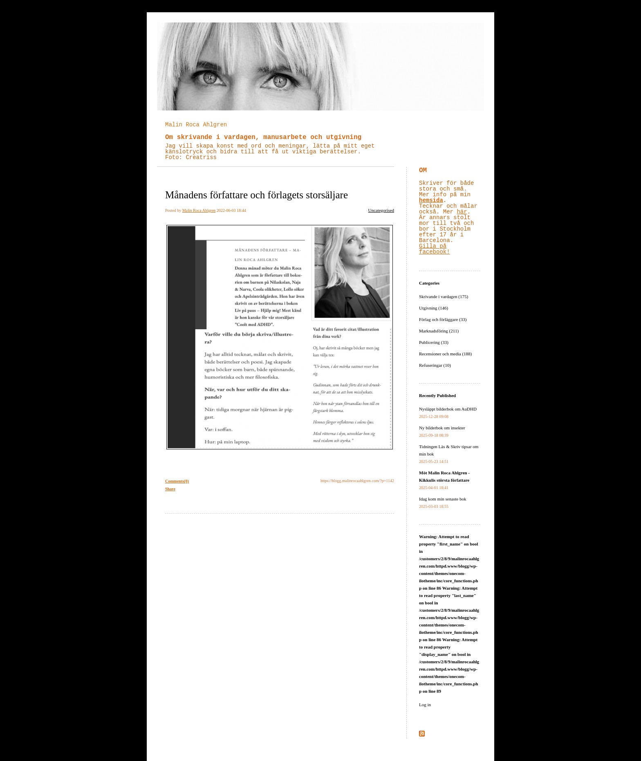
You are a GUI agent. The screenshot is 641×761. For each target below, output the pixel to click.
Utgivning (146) (433, 307)
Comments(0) (177, 481)
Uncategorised (381, 210)
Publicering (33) (433, 342)
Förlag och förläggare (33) (442, 319)
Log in (425, 704)
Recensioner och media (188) (445, 353)
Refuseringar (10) (435, 365)
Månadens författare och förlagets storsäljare (256, 194)
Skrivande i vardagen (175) (443, 296)
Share (170, 489)
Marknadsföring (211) (439, 330)
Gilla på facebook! (434, 249)
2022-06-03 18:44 (231, 210)
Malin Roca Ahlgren (196, 124)
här (462, 212)
